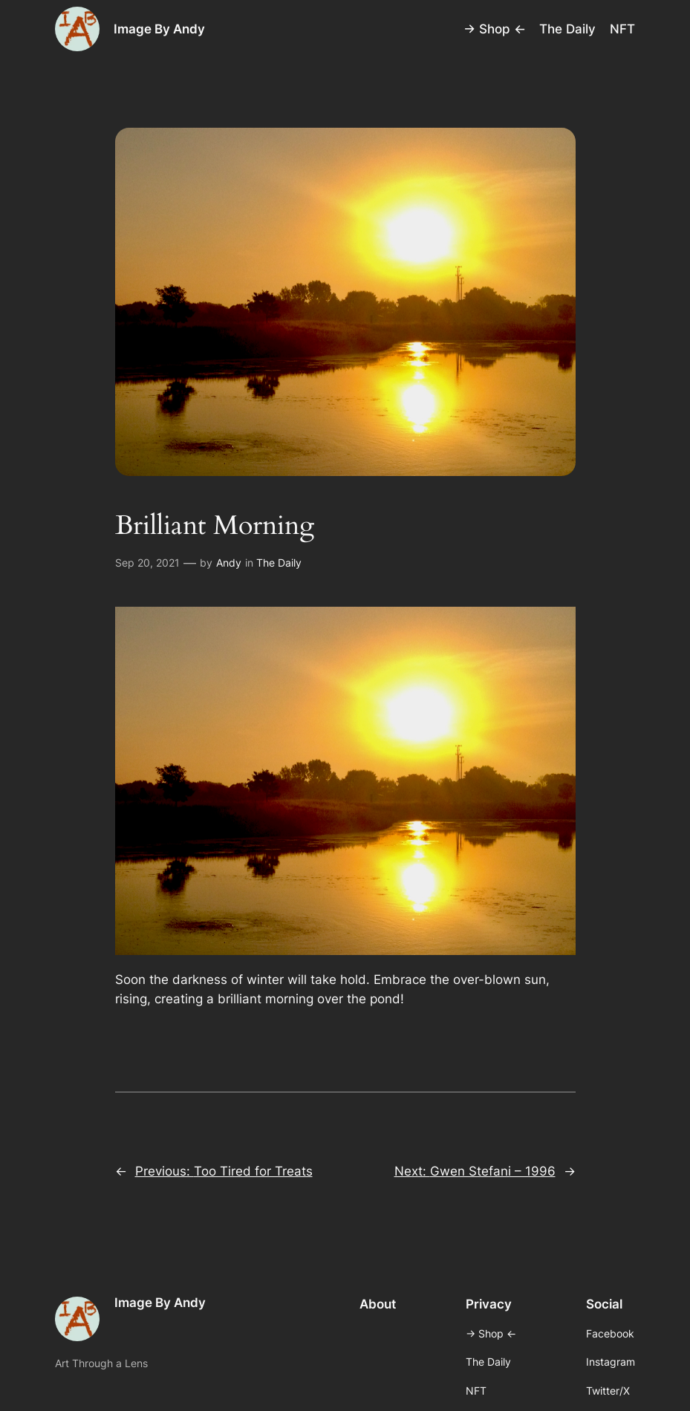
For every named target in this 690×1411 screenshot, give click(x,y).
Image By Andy (159, 28)
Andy (228, 562)
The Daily (279, 562)
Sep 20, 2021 (147, 562)
